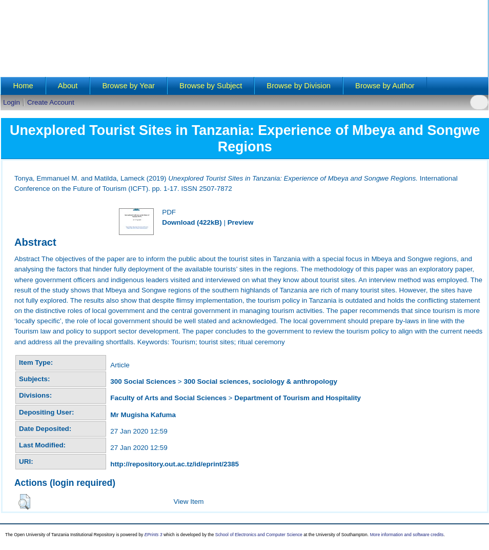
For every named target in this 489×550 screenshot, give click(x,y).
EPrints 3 (153, 534)
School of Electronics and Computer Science (258, 534)
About (68, 86)
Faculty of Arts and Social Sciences (168, 398)
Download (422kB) (191, 222)
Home (23, 86)
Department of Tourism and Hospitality (297, 398)
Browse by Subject (210, 86)
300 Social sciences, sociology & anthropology (260, 381)
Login (11, 102)
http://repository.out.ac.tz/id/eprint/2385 (174, 464)
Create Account (50, 102)
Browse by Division (299, 86)
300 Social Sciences (143, 381)
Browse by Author (385, 86)
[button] (24, 501)
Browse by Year (128, 86)
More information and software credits (407, 534)
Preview (241, 222)
